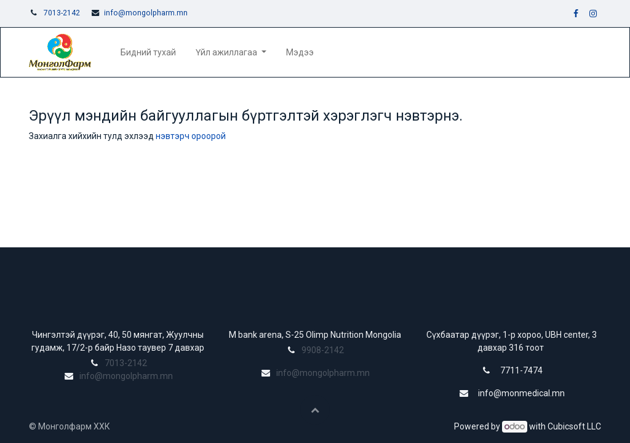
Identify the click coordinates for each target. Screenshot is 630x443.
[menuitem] (148, 52)
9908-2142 (322, 350)
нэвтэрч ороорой (191, 136)
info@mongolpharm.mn (146, 13)
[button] (315, 410)
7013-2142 (62, 13)
